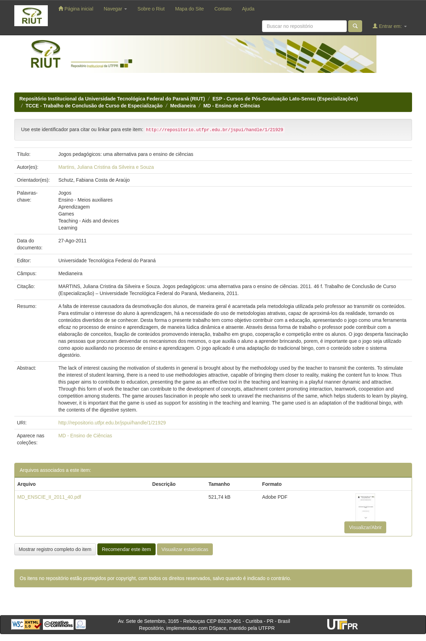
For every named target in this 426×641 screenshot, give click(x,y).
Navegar (115, 9)
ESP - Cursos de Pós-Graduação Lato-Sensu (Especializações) (285, 98)
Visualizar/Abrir (365, 527)
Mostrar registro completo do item (55, 549)
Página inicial (75, 9)
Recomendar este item (126, 549)
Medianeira (183, 105)
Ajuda (248, 9)
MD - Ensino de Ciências (231, 105)
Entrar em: (389, 26)
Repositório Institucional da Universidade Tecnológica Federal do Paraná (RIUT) (112, 98)
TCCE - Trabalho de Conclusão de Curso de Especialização (94, 105)
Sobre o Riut (151, 9)
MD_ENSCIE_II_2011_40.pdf (49, 497)
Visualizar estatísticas (185, 549)
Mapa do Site (189, 9)
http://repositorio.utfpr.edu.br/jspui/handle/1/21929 (112, 422)
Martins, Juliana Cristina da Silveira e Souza (106, 167)
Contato (222, 9)
